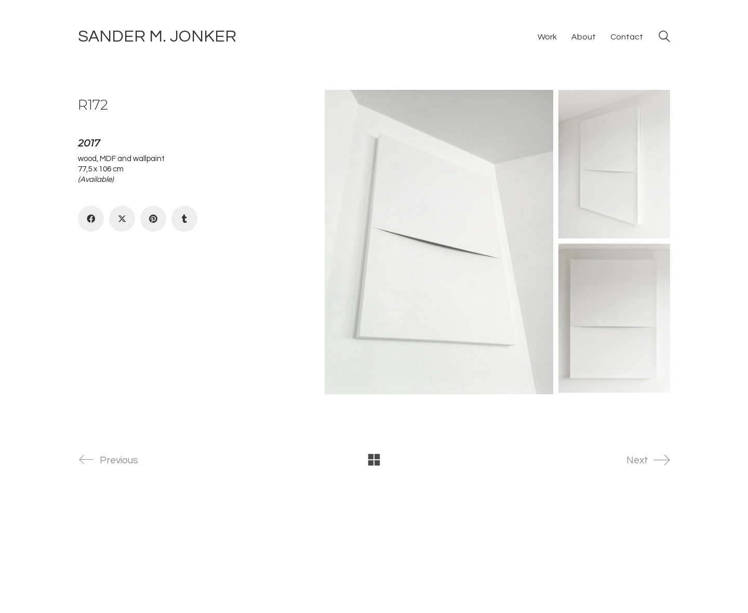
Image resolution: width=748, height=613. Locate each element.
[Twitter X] (122, 219)
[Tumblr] (184, 219)
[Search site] (664, 38)
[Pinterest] (153, 219)
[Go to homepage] (157, 37)
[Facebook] (91, 219)
